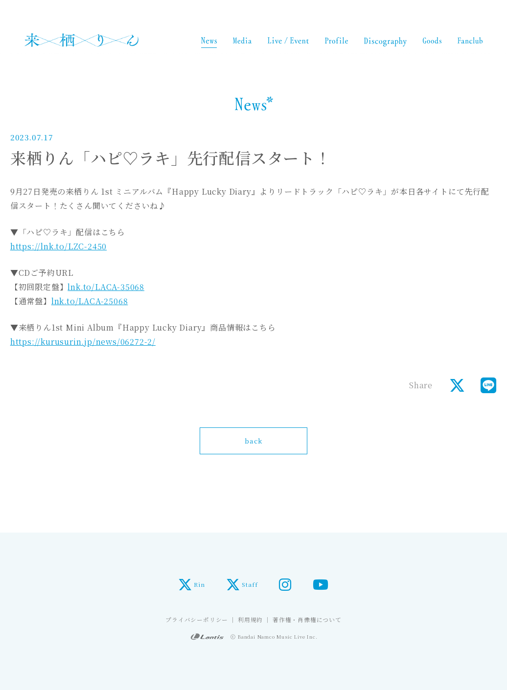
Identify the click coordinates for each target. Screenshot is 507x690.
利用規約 (250, 619)
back (253, 440)
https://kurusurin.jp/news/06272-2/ (83, 341)
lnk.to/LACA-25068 (89, 301)
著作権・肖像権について (307, 619)
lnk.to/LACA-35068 (106, 286)
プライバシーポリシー (196, 619)
